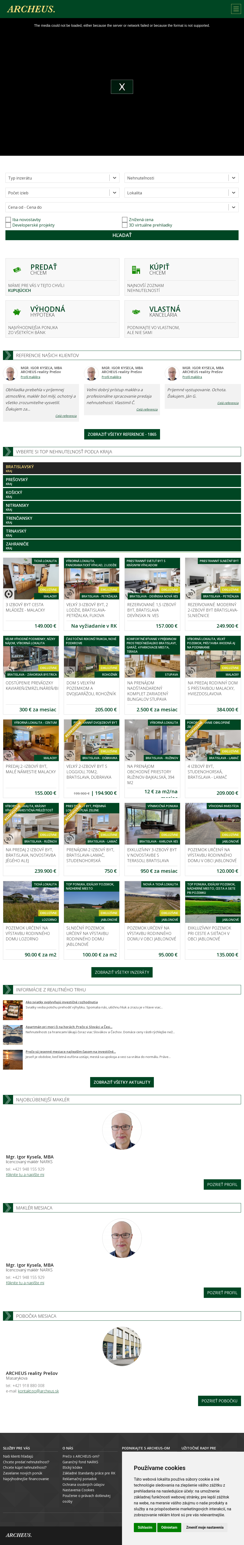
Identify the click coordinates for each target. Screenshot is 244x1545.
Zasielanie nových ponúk (22, 1473)
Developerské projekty (33, 225)
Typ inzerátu (20, 178)
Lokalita (134, 193)
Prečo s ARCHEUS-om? (80, 1456)
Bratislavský (122, 468)
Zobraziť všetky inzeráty (122, 972)
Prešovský (122, 481)
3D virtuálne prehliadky (147, 225)
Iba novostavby (23, 219)
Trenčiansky (122, 520)
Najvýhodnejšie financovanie (26, 1478)
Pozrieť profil (222, 1184)
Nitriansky (122, 507)
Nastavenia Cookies (78, 1490)
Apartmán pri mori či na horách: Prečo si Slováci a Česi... (69, 1027)
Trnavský (122, 533)
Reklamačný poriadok (79, 1478)
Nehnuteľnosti (140, 178)
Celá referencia (66, 416)
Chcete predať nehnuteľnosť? (26, 1462)
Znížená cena (137, 219)
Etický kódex (72, 1467)
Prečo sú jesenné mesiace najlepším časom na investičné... (71, 1052)
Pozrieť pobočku (220, 1401)
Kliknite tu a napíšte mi (25, 1174)
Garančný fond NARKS (80, 1462)
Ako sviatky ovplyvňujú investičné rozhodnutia (62, 1002)
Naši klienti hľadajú (18, 1456)
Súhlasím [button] (145, 1527)
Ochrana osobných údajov (83, 1484)
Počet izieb (18, 193)
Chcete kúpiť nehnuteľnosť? (24, 1467)
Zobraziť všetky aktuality (122, 1082)
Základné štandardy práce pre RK (88, 1473)
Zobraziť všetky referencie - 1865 (122, 434)
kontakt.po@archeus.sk (38, 1391)
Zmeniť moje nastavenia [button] (205, 1527)
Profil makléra (30, 377)
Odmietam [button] (169, 1527)
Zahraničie (122, 545)
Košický (122, 494)
